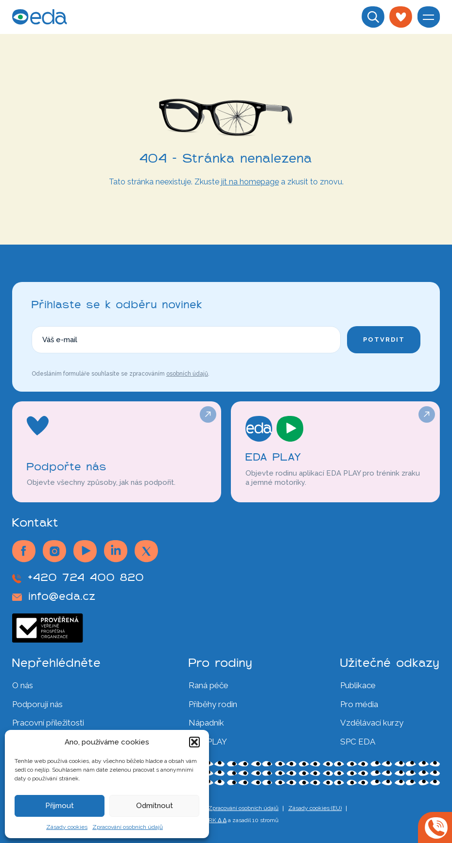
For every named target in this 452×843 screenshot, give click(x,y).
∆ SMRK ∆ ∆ (210, 820)
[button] (194, 742)
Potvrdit (384, 339)
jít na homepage (250, 181)
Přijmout (59, 805)
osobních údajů (187, 373)
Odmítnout (154, 805)
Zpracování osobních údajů (127, 827)
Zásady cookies (66, 827)
